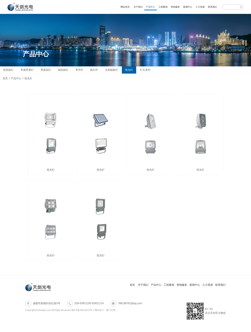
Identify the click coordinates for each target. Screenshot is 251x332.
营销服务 (175, 7)
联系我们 (212, 7)
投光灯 (129, 69)
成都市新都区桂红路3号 (42, 303)
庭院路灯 (63, 69)
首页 (133, 284)
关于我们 (138, 7)
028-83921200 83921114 (85, 303)
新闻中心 (187, 7)
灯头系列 (145, 69)
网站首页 (125, 7)
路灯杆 (94, 69)
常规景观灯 (27, 69)
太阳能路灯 (111, 69)
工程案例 (162, 7)
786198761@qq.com (126, 303)
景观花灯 (46, 69)
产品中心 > (17, 78)
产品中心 (150, 7)
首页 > (6, 78)
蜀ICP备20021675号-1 (82, 310)
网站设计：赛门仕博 (105, 310)
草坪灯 (79, 69)
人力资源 (200, 7)
